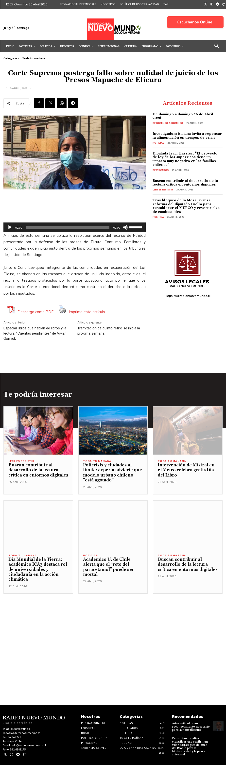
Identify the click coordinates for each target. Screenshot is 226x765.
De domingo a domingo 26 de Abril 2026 (183, 116)
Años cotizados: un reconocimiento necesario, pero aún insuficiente (191, 727)
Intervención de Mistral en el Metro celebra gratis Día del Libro (186, 470)
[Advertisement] (113, 628)
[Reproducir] (9, 227)
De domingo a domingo (168, 123)
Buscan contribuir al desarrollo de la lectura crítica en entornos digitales (185, 183)
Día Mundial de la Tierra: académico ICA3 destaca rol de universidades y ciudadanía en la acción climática (37, 569)
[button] (217, 46)
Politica (158, 217)
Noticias (158, 142)
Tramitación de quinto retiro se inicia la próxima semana (108, 331)
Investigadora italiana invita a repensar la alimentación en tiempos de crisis (187, 136)
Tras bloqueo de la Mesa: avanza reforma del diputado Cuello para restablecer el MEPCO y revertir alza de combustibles (186, 206)
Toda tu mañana (33, 58)
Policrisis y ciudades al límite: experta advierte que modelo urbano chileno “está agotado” (112, 472)
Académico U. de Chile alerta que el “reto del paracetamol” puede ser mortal (108, 567)
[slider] (67, 227)
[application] (74, 227)
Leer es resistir (163, 189)
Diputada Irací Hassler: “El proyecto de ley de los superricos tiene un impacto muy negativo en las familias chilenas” (185, 159)
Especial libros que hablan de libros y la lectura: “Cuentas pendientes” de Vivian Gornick (35, 333)
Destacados (161, 170)
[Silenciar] (125, 227)
